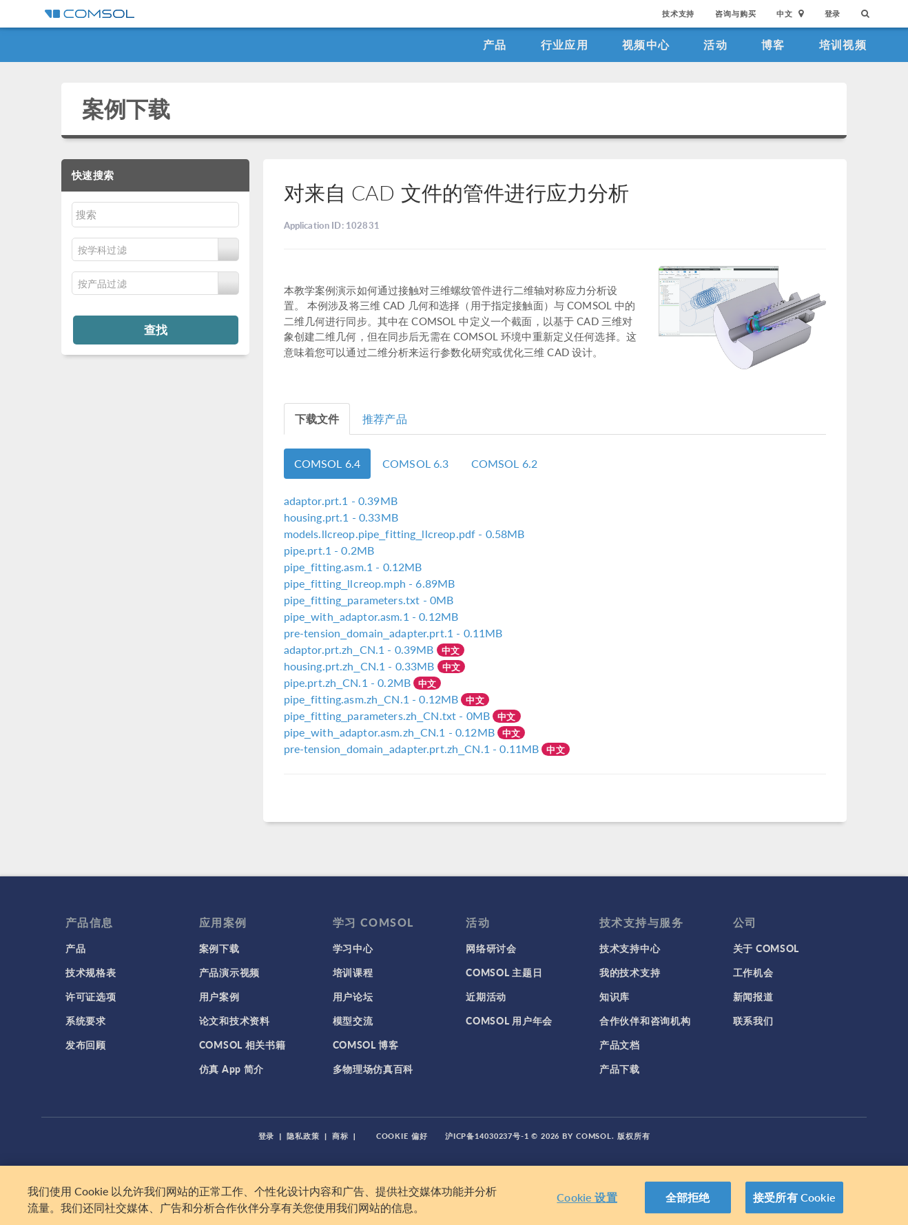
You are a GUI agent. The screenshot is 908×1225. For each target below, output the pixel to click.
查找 (155, 329)
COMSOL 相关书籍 (242, 1044)
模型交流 (353, 1020)
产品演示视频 (229, 972)
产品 (495, 44)
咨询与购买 (735, 13)
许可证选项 (90, 996)
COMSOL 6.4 (327, 463)
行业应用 (564, 44)
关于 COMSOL (766, 948)
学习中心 (353, 948)
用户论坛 (353, 996)
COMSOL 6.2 (504, 463)
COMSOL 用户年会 (509, 1020)
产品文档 (619, 1044)
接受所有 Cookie (794, 1197)
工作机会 (753, 972)
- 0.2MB (329, 550)
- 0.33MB (341, 517)
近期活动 (486, 996)
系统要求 (85, 1020)
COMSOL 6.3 (415, 463)
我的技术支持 (629, 972)
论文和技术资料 (234, 1020)
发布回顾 (85, 1044)
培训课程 (353, 972)
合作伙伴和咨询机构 (644, 1020)
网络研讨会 (491, 948)
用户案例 (219, 996)
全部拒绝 (687, 1197)
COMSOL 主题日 (504, 972)
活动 (715, 44)
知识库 (614, 996)
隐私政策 (303, 1136)
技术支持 (678, 13)
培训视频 (843, 44)
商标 (340, 1136)
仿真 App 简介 (231, 1068)
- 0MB (369, 600)
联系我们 (753, 1020)
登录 (833, 13)
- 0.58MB (404, 534)
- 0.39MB (341, 500)
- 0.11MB (393, 633)
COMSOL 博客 (366, 1044)
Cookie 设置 (587, 1197)
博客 (773, 44)
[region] (454, 1195)
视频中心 (646, 44)
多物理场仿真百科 (373, 1068)
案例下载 (126, 108)
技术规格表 (90, 972)
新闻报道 (753, 996)
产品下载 (619, 1068)
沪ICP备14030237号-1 (487, 1136)
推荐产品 (384, 418)
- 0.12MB (353, 567)
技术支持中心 (629, 948)
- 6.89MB (369, 583)
